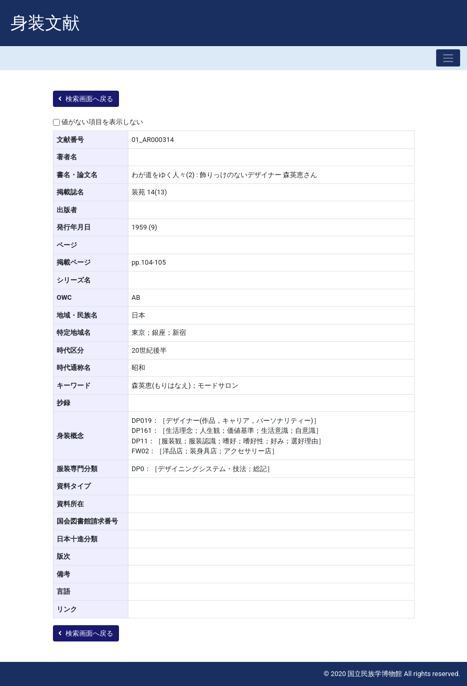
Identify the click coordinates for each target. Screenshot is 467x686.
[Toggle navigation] (448, 58)
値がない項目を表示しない (102, 122)
